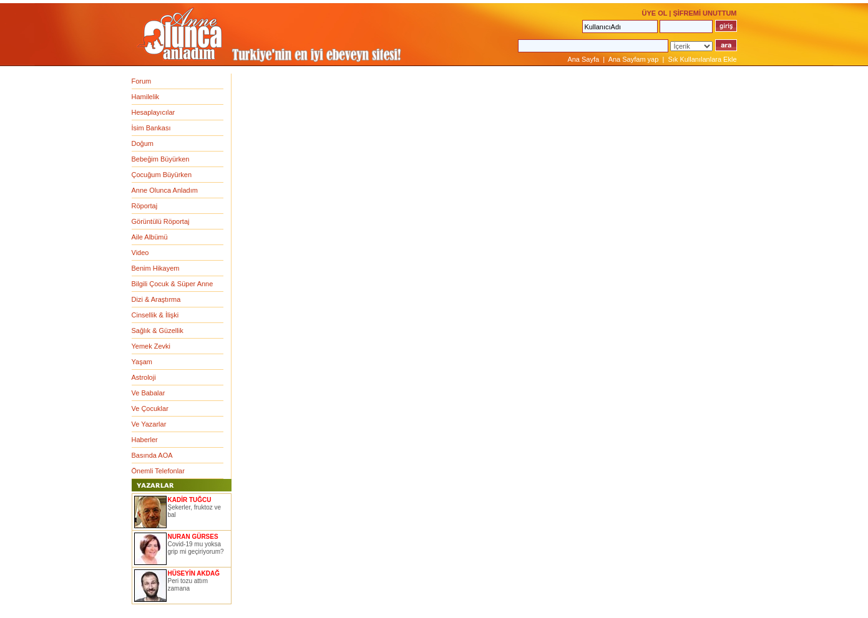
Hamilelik (146, 96)
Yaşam (142, 361)
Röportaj (145, 206)
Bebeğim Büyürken (161, 159)
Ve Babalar (148, 393)
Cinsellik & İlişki (155, 315)
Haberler (145, 439)
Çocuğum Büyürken (162, 174)
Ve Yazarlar (149, 424)
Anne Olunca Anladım (165, 190)
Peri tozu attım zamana (188, 584)
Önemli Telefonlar (158, 471)
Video (140, 252)
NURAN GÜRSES (193, 536)
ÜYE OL (654, 13)
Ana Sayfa (583, 59)
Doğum (143, 143)
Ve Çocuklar (150, 408)
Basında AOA (152, 455)
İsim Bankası (151, 128)
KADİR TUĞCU (190, 499)
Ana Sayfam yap (633, 59)
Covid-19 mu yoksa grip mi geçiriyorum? (196, 548)
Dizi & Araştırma (156, 299)
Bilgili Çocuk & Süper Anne (172, 283)
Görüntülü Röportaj (161, 221)
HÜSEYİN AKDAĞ (194, 573)
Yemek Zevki (151, 346)
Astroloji (144, 377)
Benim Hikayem (156, 268)
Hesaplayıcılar (153, 112)
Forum (142, 81)
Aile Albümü (150, 237)
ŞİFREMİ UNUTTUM (704, 13)
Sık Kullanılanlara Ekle (702, 59)
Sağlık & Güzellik (157, 330)
